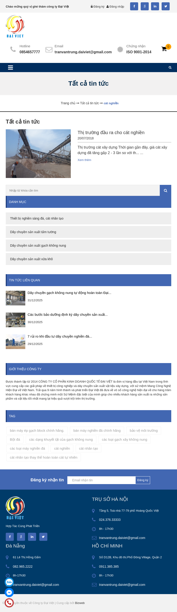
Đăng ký (99, 6)
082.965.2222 (23, 566)
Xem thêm (84, 160)
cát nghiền (62, 448)
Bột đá (15, 439)
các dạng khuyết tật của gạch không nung (61, 439)
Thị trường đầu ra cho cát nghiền (111, 132)
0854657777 (30, 52)
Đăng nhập (117, 6)
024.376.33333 (109, 520)
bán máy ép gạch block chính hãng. (37, 430)
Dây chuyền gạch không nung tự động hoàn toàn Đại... (69, 293)
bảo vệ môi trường (144, 430)
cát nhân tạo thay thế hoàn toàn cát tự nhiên (43, 457)
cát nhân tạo (88, 448)
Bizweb (80, 603)
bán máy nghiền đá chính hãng (97, 430)
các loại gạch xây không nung (124, 439)
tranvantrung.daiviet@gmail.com (83, 52)
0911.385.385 (109, 566)
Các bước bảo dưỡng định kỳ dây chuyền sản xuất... (68, 314)
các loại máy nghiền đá (27, 448)
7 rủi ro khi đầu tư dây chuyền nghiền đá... (60, 336)
